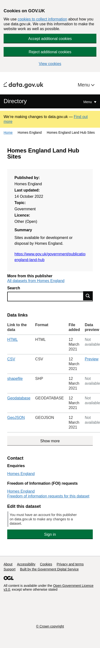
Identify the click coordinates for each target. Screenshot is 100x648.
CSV (11, 359)
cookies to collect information (42, 19)
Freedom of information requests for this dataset (48, 496)
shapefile (15, 379)
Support (9, 569)
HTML (12, 339)
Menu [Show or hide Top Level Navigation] (88, 102)
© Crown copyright (50, 626)
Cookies (46, 564)
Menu (84, 84)
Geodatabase (18, 398)
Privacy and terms (70, 564)
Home (8, 132)
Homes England (21, 474)
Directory (15, 101)
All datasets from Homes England (35, 281)
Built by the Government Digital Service (49, 569)
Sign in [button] (50, 534)
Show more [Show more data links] (50, 441)
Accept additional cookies (50, 39)
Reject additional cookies (50, 52)
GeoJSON (16, 418)
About (8, 564)
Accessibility (26, 564)
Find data (88, 295)
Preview (92, 359)
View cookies (50, 64)
